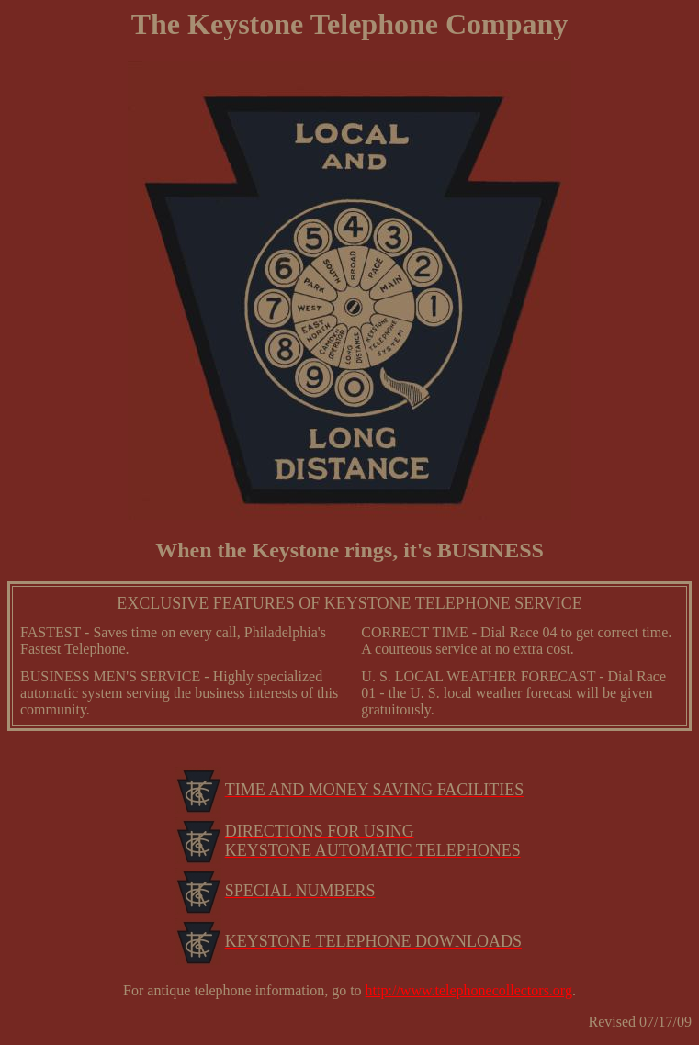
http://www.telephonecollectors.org (469, 990)
